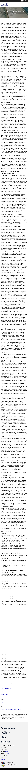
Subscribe (4, 731)
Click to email (3, 759)
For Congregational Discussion (8, 740)
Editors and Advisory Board (8, 729)
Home (2, 726)
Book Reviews (3, 738)
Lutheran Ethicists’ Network (8, 728)
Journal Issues (4, 733)
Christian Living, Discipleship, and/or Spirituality (11, 709)
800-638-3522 (7, 751)
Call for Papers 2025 (5, 741)
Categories (4, 737)
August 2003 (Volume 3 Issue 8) (7, 702)
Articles (3, 735)
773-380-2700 (6, 753)
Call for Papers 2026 (5, 742)
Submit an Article (6, 732)
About (2, 727)
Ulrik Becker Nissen (6, 688)
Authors (3, 736)
